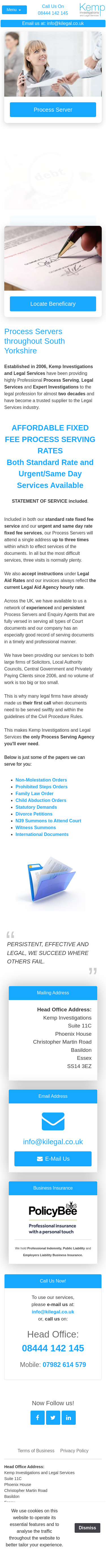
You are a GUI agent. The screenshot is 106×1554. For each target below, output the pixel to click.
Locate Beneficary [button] (52, 306)
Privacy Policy (74, 1450)
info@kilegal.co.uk (65, 23)
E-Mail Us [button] (53, 1159)
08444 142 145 (53, 13)
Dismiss (87, 1527)
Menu (12, 9)
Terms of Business (36, 1450)
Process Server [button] (53, 110)
